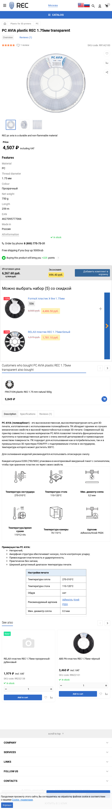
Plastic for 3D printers (21, 23)
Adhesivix (67, 620)
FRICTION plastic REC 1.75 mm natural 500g (28, 412)
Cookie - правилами (22, 799)
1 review (24, 45)
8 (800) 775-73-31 (34, 264)
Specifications (27, 434)
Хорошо (7, 805)
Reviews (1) (26, 37)
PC (37, 23)
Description (10, 434)
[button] (107, 389)
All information (10, 255)
